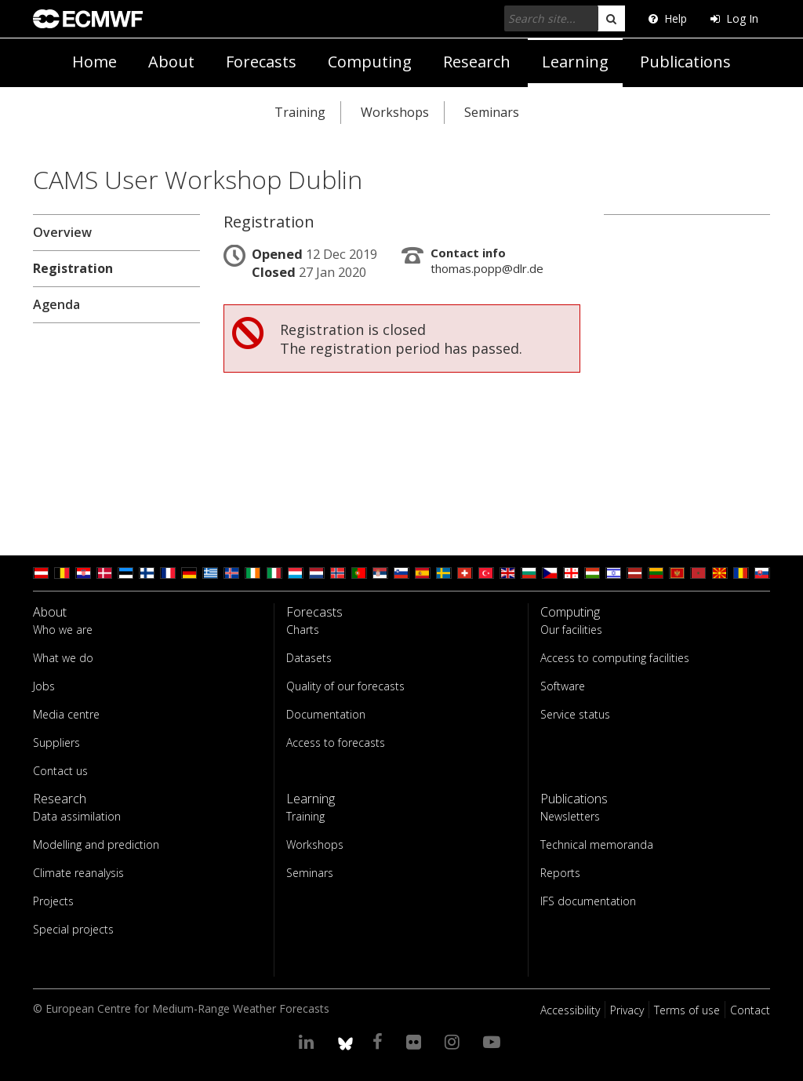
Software (562, 686)
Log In (734, 18)
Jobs (44, 686)
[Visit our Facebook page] (379, 1041)
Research (477, 61)
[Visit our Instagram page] (454, 1041)
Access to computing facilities (614, 657)
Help (668, 18)
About (171, 61)
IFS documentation (588, 901)
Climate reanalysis (78, 872)
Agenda (56, 304)
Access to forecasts (335, 742)
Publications (685, 61)
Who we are (63, 629)
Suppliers (56, 742)
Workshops (395, 112)
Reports (560, 872)
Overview (62, 232)
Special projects (73, 929)
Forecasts (261, 61)
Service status (575, 714)
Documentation (325, 714)
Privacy (627, 1010)
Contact (750, 1010)
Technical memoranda (596, 844)
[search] (611, 18)
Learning (575, 61)
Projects (53, 901)
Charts (302, 629)
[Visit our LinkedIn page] (308, 1041)
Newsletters (570, 816)
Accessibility (570, 1010)
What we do (63, 657)
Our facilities (571, 629)
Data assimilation (77, 816)
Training (299, 112)
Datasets (309, 657)
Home (94, 61)
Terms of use (687, 1010)
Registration (73, 268)
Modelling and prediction (96, 844)
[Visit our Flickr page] (416, 1041)
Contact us (60, 770)
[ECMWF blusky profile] (345, 1041)
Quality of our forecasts (345, 686)
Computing (370, 61)
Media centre (66, 714)
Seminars (491, 112)
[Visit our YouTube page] (494, 1041)
